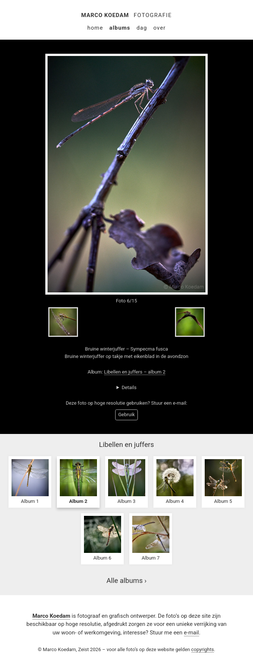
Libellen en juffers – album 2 (134, 372)
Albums (119, 27)
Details (128, 387)
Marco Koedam (105, 15)
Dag (142, 27)
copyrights (202, 649)
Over (159, 27)
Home (95, 27)
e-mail (191, 632)
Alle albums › (127, 581)
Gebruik (126, 414)
